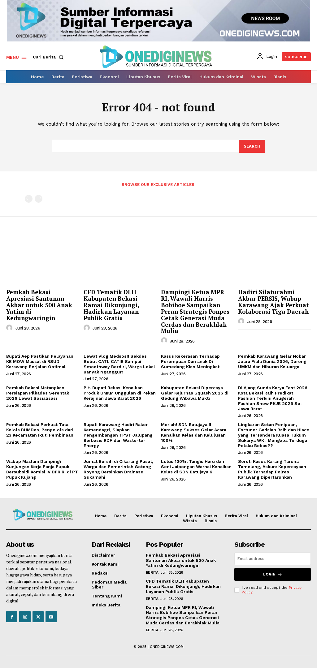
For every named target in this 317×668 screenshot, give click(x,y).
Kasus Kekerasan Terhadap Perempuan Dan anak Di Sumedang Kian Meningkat (190, 361)
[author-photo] (10, 328)
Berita (152, 572)
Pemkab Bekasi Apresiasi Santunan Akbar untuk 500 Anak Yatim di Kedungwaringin (39, 305)
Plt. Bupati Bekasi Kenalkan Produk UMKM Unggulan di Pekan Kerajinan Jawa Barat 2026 (120, 393)
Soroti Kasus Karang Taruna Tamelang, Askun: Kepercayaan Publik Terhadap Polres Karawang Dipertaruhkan (272, 469)
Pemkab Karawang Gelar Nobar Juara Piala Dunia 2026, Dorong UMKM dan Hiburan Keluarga (272, 361)
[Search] (252, 146)
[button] (49, 56)
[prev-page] (29, 199)
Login (272, 574)
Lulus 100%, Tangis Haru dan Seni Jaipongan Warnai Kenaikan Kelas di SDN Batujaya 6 (196, 467)
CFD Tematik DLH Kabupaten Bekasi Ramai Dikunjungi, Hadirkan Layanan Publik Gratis (111, 305)
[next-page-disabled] (38, 199)
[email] (272, 558)
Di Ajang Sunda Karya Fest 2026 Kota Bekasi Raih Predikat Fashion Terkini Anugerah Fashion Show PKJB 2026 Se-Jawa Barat (272, 398)
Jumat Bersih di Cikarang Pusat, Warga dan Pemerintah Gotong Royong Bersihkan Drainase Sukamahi (118, 469)
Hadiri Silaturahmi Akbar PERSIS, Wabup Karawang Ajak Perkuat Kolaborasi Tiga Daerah (273, 301)
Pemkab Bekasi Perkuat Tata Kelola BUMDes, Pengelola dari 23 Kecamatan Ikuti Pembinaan (39, 430)
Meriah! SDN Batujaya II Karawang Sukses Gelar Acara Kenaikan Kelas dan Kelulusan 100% (193, 432)
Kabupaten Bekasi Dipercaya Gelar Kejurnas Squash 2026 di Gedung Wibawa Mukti (194, 393)
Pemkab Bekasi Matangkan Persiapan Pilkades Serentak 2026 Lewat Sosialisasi (37, 393)
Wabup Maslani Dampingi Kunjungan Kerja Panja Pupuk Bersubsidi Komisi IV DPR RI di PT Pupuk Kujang (42, 469)
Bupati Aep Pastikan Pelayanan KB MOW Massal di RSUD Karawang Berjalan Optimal (39, 361)
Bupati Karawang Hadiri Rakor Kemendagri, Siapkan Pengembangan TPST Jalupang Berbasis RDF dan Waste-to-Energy (118, 435)
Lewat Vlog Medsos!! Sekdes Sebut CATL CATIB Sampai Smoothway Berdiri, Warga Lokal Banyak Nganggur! (119, 364)
